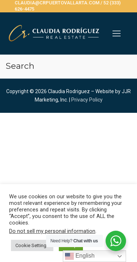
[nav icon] (116, 33)
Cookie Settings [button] (32, 245)
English (80, 256)
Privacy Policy (87, 100)
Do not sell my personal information (52, 231)
